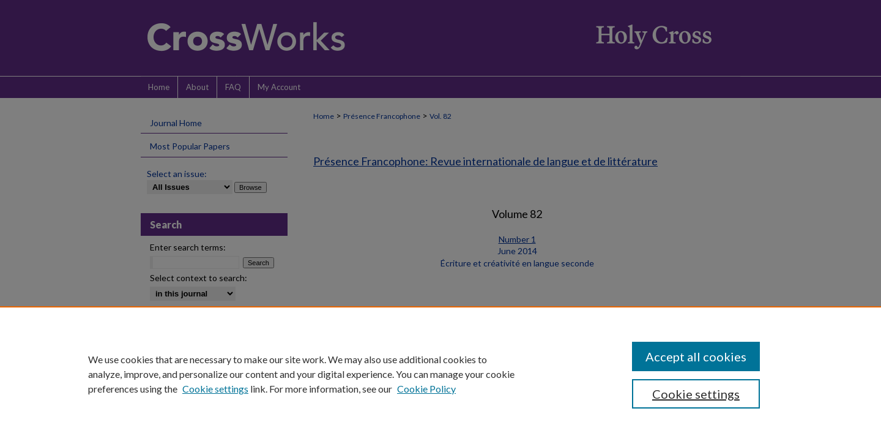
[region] (440, 373)
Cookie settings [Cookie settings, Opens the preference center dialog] (696, 393)
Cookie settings (215, 388)
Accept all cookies (695, 356)
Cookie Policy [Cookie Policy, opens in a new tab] (426, 388)
